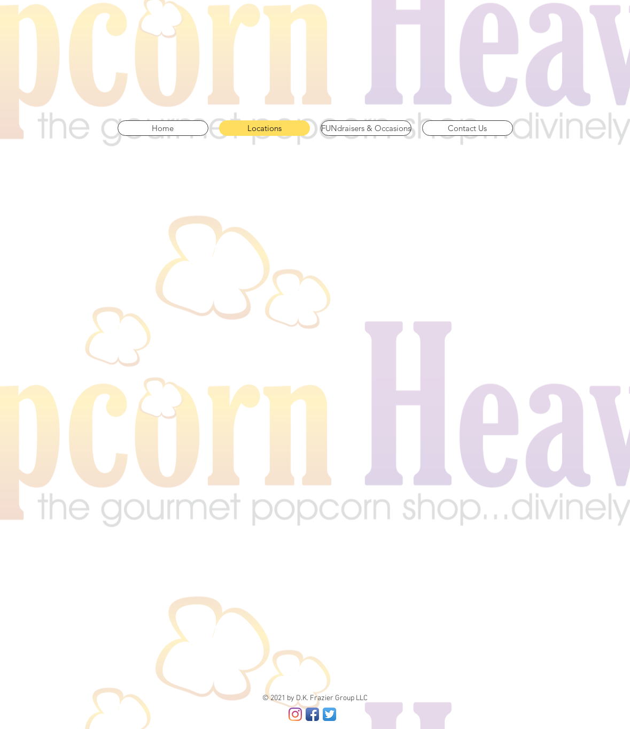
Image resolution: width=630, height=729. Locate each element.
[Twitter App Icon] (329, 714)
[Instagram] (295, 714)
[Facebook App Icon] (312, 714)
